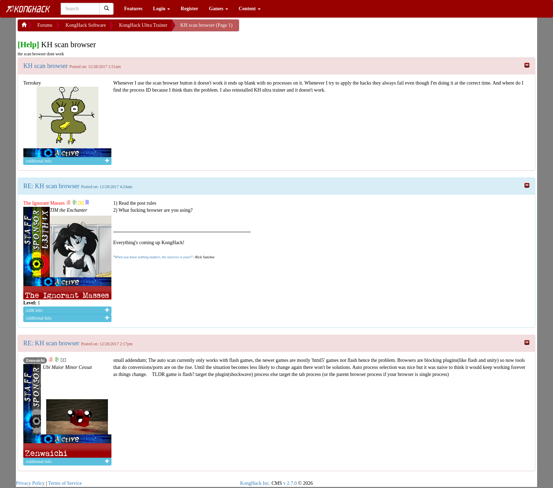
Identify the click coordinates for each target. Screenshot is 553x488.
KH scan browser (46, 65)
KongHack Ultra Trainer (143, 25)
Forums (45, 25)
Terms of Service (65, 483)
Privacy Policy (30, 483)
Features (133, 8)
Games (218, 8)
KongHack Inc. (255, 483)
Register (189, 8)
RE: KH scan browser (52, 186)
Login (161, 8)
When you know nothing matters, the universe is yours (153, 257)
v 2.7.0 (290, 483)
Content (250, 8)
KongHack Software (86, 25)
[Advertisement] (295, 28)
